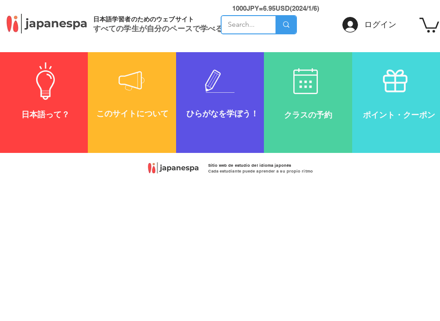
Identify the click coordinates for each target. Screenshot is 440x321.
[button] (429, 24)
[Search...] (242, 24)
